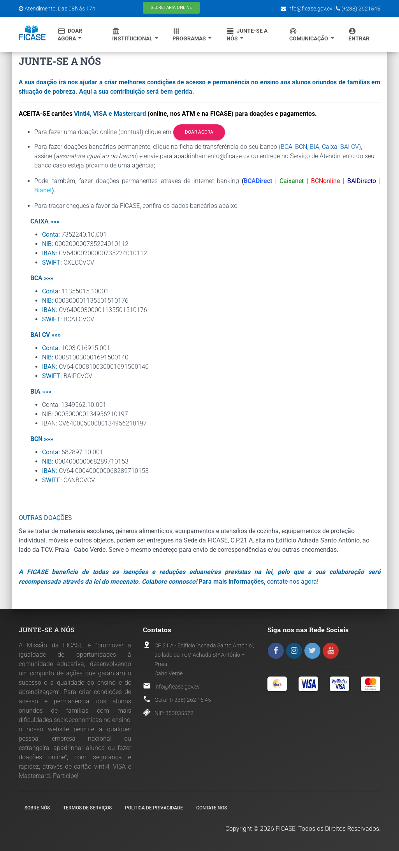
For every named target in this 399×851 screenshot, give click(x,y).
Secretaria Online (171, 7)
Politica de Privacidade (154, 808)
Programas (189, 34)
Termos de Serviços (87, 808)
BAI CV (349, 146)
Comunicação (309, 34)
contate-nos (283, 581)
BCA (286, 146)
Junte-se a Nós (247, 34)
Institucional (133, 34)
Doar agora (199, 132)
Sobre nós (37, 808)
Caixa (329, 146)
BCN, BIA (307, 146)
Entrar (358, 34)
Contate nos (211, 808)
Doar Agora (70, 34)
